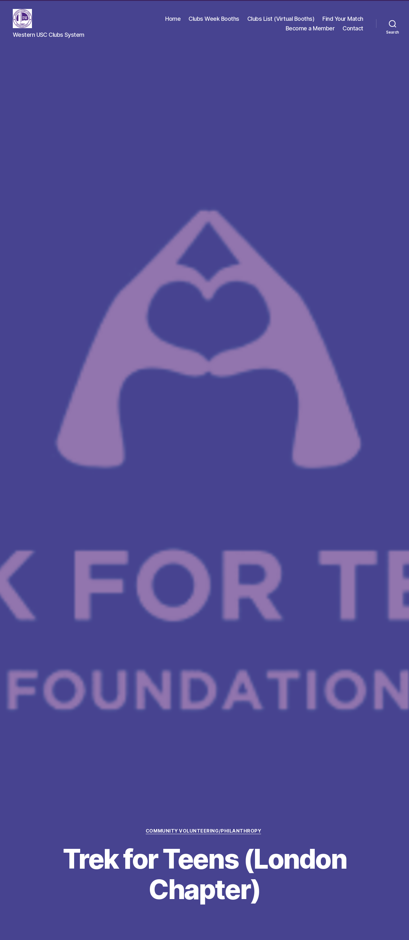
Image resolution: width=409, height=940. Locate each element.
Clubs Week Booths (214, 19)
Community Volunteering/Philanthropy (204, 830)
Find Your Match (342, 19)
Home (173, 19)
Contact (353, 29)
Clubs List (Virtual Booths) (281, 19)
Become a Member (310, 29)
